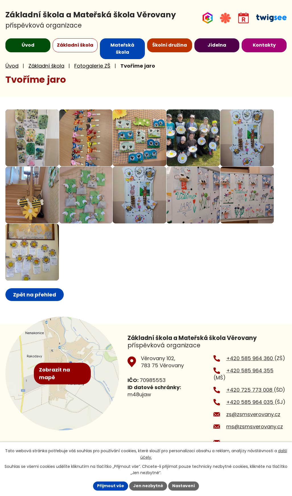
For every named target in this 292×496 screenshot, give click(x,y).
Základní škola (46, 65)
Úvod (11, 65)
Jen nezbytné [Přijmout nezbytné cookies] (148, 486)
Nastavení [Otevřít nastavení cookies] (183, 486)
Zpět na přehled (34, 294)
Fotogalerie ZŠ (92, 65)
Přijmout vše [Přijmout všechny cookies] (110, 486)
